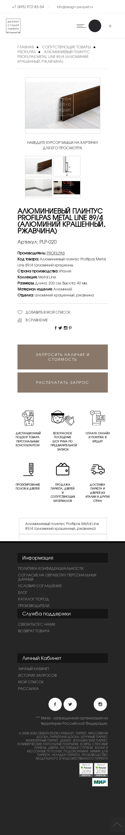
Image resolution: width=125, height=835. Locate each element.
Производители (33, 605)
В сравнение (37, 319)
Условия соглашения (39, 585)
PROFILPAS (26, 51)
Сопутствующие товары (66, 47)
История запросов (37, 675)
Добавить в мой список (48, 312)
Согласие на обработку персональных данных (57, 577)
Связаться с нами (36, 624)
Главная (25, 47)
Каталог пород (33, 599)
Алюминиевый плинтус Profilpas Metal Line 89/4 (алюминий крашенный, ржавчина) (53, 56)
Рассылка (28, 688)
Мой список (31, 682)
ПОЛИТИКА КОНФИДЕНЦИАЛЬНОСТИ (50, 568)
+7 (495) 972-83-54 (28, 6)
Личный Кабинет (33, 668)
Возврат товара (34, 630)
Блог (22, 592)
